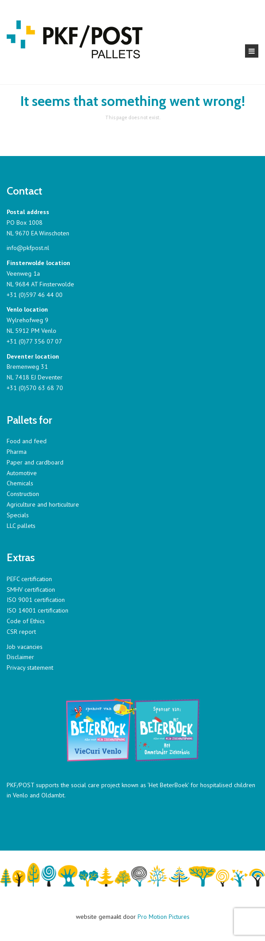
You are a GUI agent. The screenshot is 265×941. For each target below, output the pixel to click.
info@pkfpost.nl (28, 248)
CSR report (21, 632)
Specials (18, 515)
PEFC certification (29, 579)
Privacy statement (30, 668)
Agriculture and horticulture (43, 504)
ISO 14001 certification (37, 610)
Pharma (17, 452)
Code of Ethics (26, 621)
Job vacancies (25, 647)
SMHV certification (31, 589)
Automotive (22, 473)
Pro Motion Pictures (164, 917)
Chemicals (20, 483)
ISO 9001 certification (36, 600)
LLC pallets (21, 526)
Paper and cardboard (35, 462)
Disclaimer (20, 657)
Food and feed (27, 441)
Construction (23, 494)
